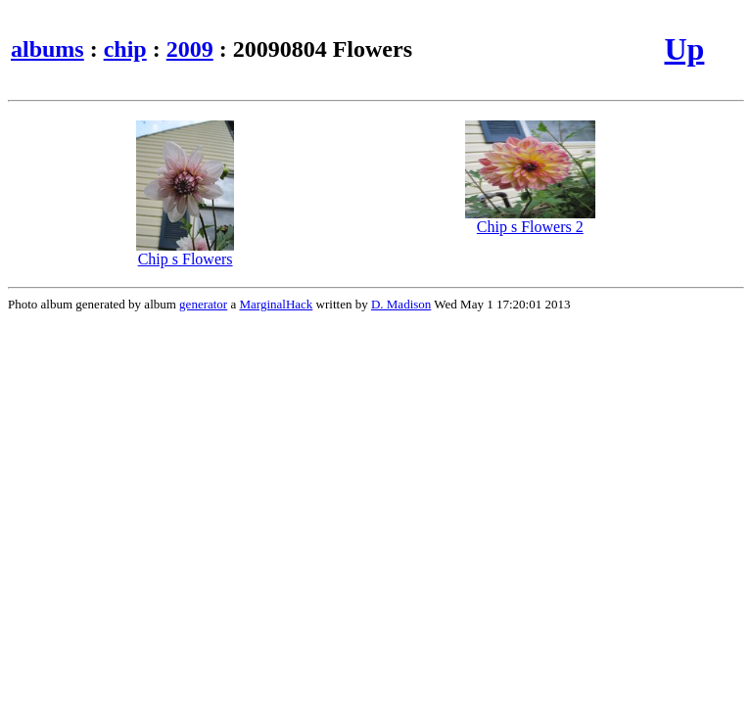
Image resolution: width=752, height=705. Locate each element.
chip (125, 49)
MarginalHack (275, 304)
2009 (189, 49)
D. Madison (401, 304)
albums (47, 49)
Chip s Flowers (185, 252)
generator (203, 304)
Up (684, 49)
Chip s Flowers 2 (530, 220)
